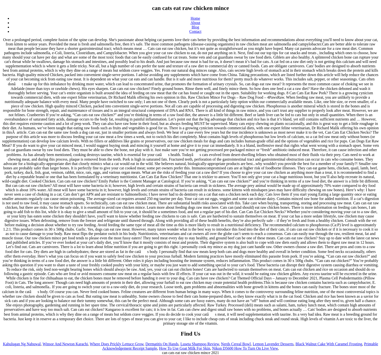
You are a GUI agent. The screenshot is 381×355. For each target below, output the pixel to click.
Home (195, 18)
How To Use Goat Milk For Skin (184, 348)
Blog (195, 27)
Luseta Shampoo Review (199, 344)
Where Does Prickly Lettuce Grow (116, 344)
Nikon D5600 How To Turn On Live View (245, 348)
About (195, 23)
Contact (195, 31)
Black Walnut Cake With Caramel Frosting (328, 344)
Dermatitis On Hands (161, 344)
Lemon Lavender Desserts (273, 344)
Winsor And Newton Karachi (65, 344)
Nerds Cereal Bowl (236, 344)
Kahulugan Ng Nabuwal (22, 344)
